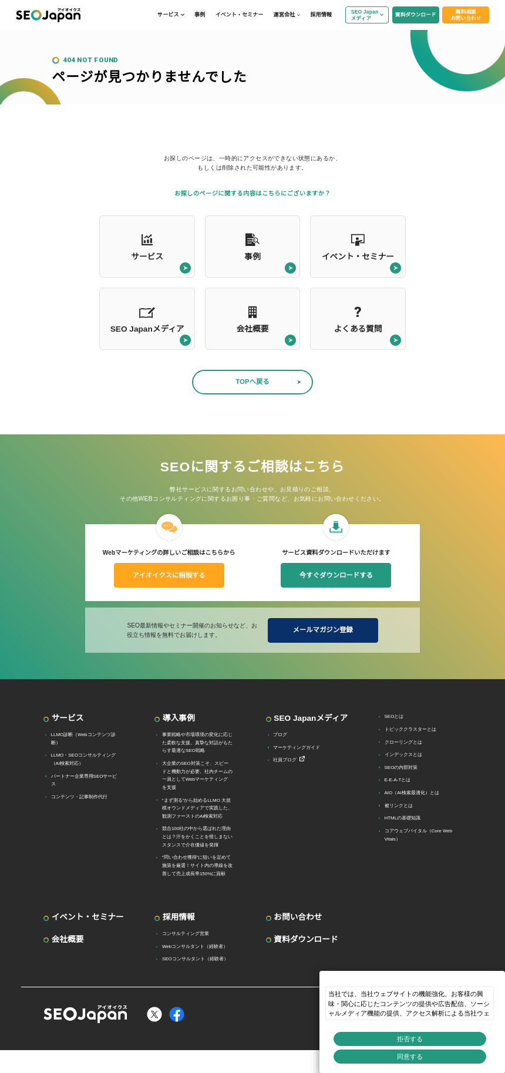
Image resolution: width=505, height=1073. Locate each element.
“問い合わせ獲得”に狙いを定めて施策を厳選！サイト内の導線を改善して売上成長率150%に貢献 (197, 865)
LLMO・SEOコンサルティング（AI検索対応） (83, 759)
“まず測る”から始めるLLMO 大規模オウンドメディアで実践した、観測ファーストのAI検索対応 (197, 808)
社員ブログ (285, 759)
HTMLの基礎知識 (403, 818)
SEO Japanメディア (365, 15)
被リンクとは (399, 805)
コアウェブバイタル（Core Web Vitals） (419, 835)
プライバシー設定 (437, 1061)
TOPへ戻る (252, 381)
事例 (199, 15)
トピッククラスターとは (410, 729)
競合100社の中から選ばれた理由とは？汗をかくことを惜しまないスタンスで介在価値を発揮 (197, 836)
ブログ (280, 734)
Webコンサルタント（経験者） (195, 946)
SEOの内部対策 (401, 767)
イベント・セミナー (239, 15)
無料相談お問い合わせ (465, 15)
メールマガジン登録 (322, 629)
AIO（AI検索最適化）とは (412, 792)
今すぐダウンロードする (336, 575)
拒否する (410, 1038)
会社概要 (68, 939)
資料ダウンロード (415, 15)
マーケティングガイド (296, 747)
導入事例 (179, 718)
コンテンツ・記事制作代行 (79, 796)
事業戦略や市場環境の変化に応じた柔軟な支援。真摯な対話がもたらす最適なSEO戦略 (197, 742)
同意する (410, 1056)
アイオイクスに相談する (169, 575)
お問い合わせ (298, 917)
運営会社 (284, 15)
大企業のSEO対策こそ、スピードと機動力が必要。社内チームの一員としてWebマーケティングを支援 (197, 775)
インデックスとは (403, 754)
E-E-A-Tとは (398, 779)
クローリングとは (403, 742)
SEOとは (394, 716)
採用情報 (320, 15)
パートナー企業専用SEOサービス (84, 780)
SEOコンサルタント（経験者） (195, 958)
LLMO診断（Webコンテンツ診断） (83, 738)
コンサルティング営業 (185, 933)
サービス (168, 15)
